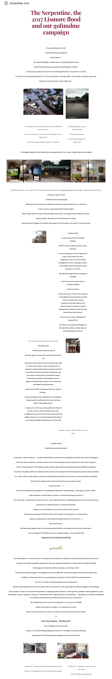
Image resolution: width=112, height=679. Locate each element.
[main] (55, 22)
